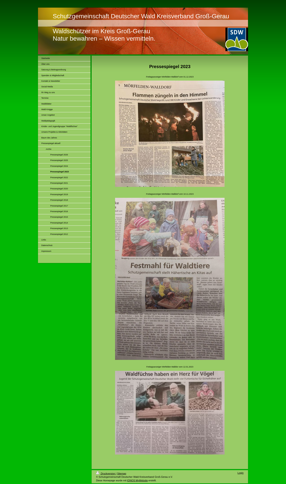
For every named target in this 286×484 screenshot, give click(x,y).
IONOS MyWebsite (137, 480)
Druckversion (106, 473)
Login (241, 472)
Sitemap (121, 473)
